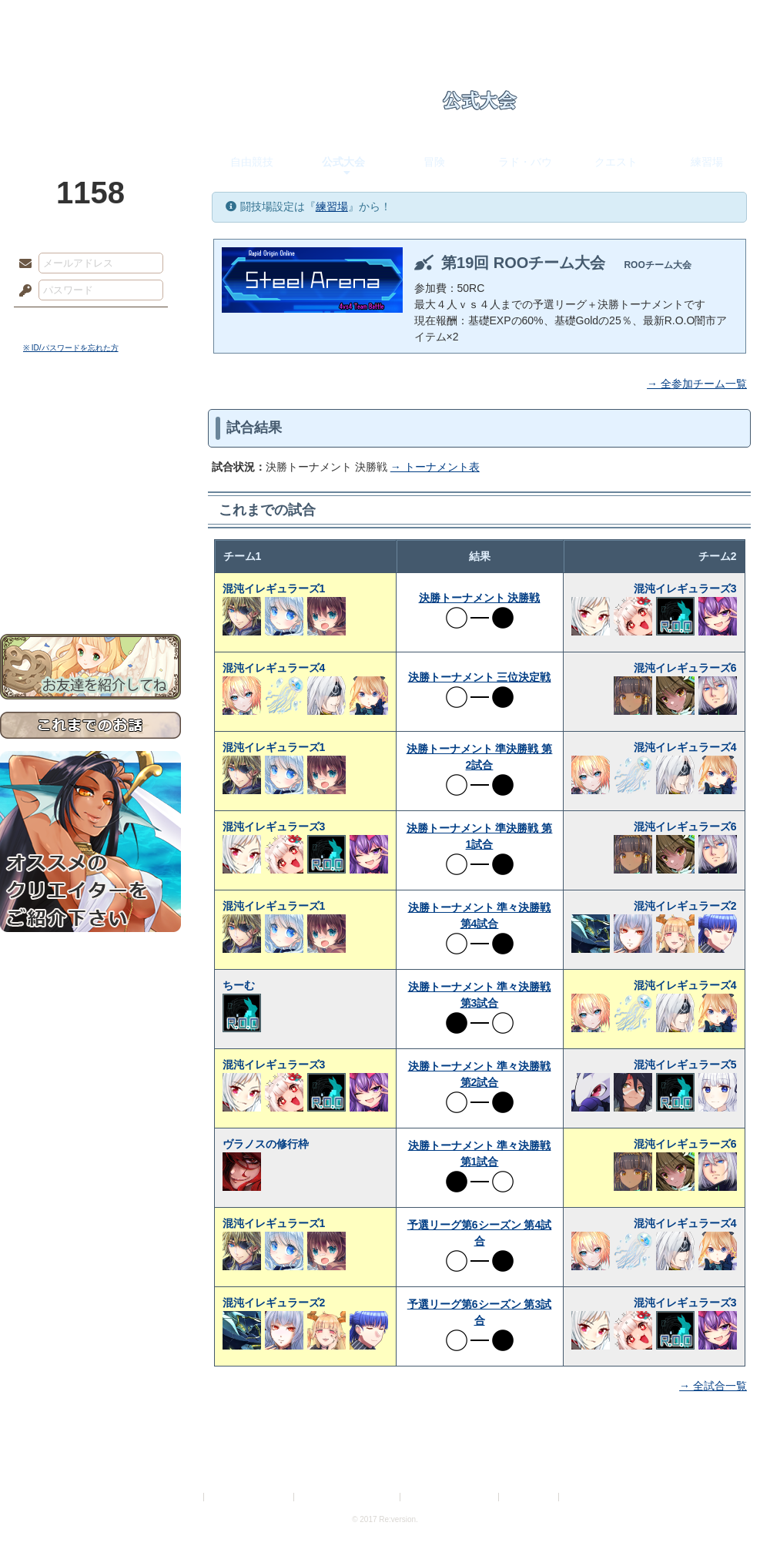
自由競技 (251, 162)
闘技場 (714, 19)
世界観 (90, 420)
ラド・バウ (525, 162)
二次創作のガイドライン (450, 1497)
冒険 (434, 162)
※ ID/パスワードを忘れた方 (71, 348)
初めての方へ (90, 558)
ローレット (275, 19)
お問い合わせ (90, 585)
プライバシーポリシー (249, 1497)
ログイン (53, 322)
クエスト (616, 162)
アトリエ (385, 19)
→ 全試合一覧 (713, 1386)
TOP (56, 19)
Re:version (585, 1497)
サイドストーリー (90, 447)
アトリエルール (90, 516)
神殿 (166, 19)
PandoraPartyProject (90, 85)
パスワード (22, 291)
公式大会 (343, 162)
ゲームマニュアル (90, 474)
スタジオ (494, 19)
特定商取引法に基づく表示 (348, 1497)
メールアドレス (22, 264)
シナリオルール (90, 497)
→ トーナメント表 (435, 467)
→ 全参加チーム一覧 (697, 383)
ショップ (603, 19)
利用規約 (182, 1497)
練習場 (707, 162)
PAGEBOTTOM (731, 1524)
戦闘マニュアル (90, 535)
